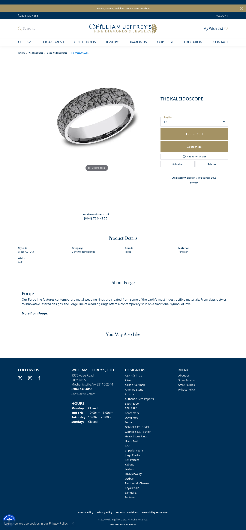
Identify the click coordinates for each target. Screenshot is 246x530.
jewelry (21, 53)
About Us (184, 375)
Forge (128, 251)
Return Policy (85, 512)
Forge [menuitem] (128, 422)
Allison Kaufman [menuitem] (135, 385)
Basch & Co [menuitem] (132, 403)
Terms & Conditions (127, 512)
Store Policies (186, 385)
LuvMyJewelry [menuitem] (133, 474)
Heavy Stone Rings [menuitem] (136, 436)
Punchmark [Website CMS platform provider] (130, 524)
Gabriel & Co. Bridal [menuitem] (137, 427)
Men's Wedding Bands (57, 53)
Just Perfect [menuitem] (132, 460)
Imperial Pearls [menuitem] (134, 450)
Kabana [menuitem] (129, 464)
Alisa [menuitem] (128, 380)
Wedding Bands (36, 53)
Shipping (177, 163)
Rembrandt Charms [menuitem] (137, 483)
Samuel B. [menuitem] (131, 492)
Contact (220, 42)
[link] (28, 15)
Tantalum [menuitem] (130, 497)
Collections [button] (85, 42)
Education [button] (193, 42)
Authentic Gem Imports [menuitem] (139, 399)
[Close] (241, 8)
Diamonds (138, 42)
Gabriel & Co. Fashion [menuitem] (138, 431)
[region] (96, 135)
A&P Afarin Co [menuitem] (133, 375)
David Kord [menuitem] (131, 417)
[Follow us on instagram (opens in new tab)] (30, 378)
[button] (221, 15)
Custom (24, 42)
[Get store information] (83, 393)
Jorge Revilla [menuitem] (132, 455)
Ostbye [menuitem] (129, 478)
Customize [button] (194, 146)
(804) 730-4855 (96, 218)
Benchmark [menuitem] (132, 413)
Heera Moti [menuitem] (132, 441)
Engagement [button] (52, 42)
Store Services (187, 380)
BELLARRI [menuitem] (131, 408)
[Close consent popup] (73, 523)
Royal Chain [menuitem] (132, 488)
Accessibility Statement (154, 512)
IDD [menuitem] (127, 446)
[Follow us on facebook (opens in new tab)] (39, 378)
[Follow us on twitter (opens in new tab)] (20, 378)
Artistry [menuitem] (129, 394)
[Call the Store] (81, 389)
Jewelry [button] (112, 42)
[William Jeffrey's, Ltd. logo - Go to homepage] (123, 28)
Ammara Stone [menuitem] (134, 389)
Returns (212, 163)
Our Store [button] (165, 42)
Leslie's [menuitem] (129, 469)
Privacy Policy (186, 389)
